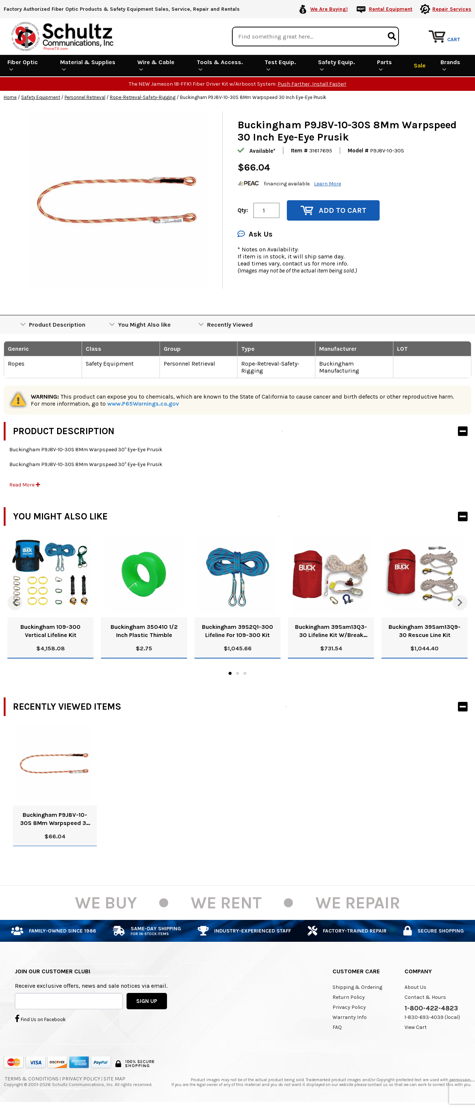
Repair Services (451, 9)
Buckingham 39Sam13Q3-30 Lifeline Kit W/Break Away (331, 631)
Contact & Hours (425, 997)
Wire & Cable (155, 65)
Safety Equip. (336, 65)
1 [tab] (230, 673)
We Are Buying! (329, 9)
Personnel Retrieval (85, 97)
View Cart (415, 1027)
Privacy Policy (349, 1007)
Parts (384, 65)
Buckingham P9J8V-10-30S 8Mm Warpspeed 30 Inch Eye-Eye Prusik (55, 819)
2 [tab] (237, 673)
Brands (450, 65)
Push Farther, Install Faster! (312, 84)
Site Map (114, 1079)
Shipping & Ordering (357, 987)
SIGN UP (146, 1000)
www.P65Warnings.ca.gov (143, 403)
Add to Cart (333, 210)
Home (10, 97)
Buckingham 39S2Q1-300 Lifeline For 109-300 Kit (237, 630)
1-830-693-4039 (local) (432, 1017)
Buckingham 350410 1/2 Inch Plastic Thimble (144, 630)
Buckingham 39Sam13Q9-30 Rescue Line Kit (425, 630)
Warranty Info (349, 1017)
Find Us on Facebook (40, 1018)
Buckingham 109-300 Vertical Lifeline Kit (50, 630)
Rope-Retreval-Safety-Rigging (143, 97)
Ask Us (255, 234)
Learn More (327, 184)
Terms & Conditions (32, 1079)
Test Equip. (280, 65)
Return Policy (348, 997)
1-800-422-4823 (431, 1008)
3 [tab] (244, 673)
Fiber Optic (22, 65)
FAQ (337, 1027)
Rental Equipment (390, 9)
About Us (415, 987)
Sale (420, 65)
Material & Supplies (87, 65)
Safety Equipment (40, 97)
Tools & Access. (220, 65)
